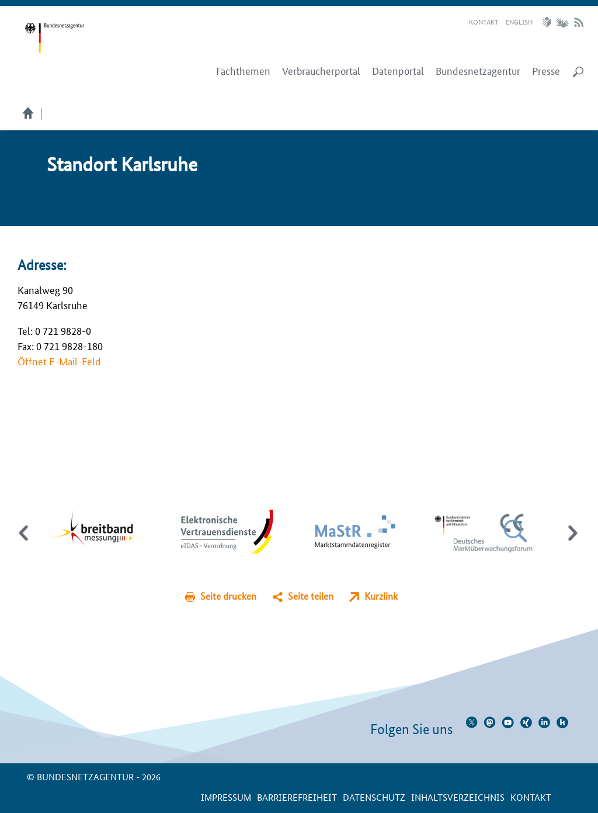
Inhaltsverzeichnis (458, 797)
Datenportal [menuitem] (398, 70)
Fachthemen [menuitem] (243, 70)
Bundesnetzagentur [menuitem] (478, 70)
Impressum (226, 797)
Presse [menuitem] (546, 70)
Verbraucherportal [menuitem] (321, 70)
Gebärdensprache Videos (562, 22)
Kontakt (484, 21)
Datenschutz (374, 797)
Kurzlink (381, 596)
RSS (579, 22)
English (519, 21)
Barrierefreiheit (297, 797)
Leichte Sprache (548, 22)
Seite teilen (310, 596)
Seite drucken (228, 596)
